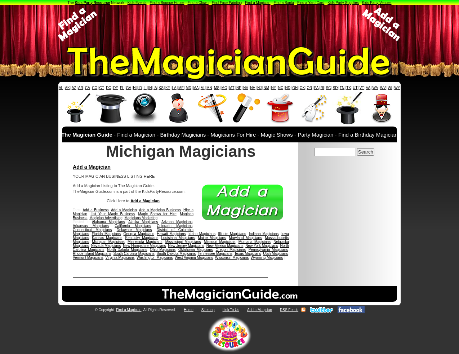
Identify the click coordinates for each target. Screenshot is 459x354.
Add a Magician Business (160, 210)
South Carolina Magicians (134, 254)
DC (108, 88)
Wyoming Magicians (267, 258)
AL (61, 88)
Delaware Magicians (134, 230)
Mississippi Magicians (183, 242)
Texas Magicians (247, 254)
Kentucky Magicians (142, 238)
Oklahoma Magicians (195, 250)
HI (135, 88)
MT (231, 88)
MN (209, 88)
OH (295, 88)
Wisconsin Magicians (232, 258)
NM (266, 88)
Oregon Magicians (231, 250)
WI (390, 88)
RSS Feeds (289, 310)
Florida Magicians (106, 234)
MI (203, 88)
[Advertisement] (229, 24)
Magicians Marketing (140, 218)
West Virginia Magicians (194, 258)
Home (188, 310)
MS (216, 88)
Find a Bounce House (167, 3)
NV (245, 88)
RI (322, 88)
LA (174, 88)
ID (140, 88)
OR (309, 88)
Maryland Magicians (245, 238)
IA (155, 88)
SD (335, 88)
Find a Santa (283, 3)
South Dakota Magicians (176, 254)
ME (181, 88)
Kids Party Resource (92, 3)
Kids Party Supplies (343, 3)
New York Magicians (261, 246)
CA (87, 88)
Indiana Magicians (264, 234)
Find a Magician (258, 3)
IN (150, 88)
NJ (259, 88)
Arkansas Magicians (91, 226)
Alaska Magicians (143, 222)
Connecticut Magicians (92, 230)
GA (128, 88)
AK (67, 88)
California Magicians (133, 226)
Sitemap (208, 310)
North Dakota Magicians (127, 250)
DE (115, 88)
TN (342, 88)
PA (316, 88)
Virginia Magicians (120, 258)
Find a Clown (197, 3)
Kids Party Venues (377, 3)
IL (145, 88)
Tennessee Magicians (215, 254)
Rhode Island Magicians (92, 254)
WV (383, 88)
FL (122, 88)
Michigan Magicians (108, 242)
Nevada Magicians (106, 246)
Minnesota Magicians (145, 242)
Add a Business (95, 210)
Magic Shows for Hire (157, 214)
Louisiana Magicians (178, 238)
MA (196, 88)
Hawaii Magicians (171, 234)
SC (328, 88)
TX (348, 88)
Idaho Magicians (201, 234)
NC (280, 88)
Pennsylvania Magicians (268, 250)
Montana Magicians (255, 242)
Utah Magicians (275, 254)
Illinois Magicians (232, 234)
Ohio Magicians (162, 250)
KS (161, 88)
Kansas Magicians (107, 238)
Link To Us (231, 310)
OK (302, 88)
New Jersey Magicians (186, 246)
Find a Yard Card (310, 3)
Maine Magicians (212, 238)
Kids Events (137, 3)
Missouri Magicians (220, 242)
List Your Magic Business (112, 214)
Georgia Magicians (139, 234)
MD (189, 88)
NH (252, 88)
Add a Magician (92, 167)
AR (80, 88)
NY (273, 88)
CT (101, 88)
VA (368, 88)
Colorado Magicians (174, 226)
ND (287, 88)
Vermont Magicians (88, 258)
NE (238, 88)
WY (397, 88)
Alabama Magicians (108, 222)
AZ (74, 88)
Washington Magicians (155, 258)
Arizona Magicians (176, 222)
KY (167, 88)
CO (94, 88)
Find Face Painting (227, 3)
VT (362, 88)
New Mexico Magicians (225, 246)
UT (355, 88)
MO (224, 88)
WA (375, 88)
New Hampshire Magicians (144, 246)
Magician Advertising (105, 218)
